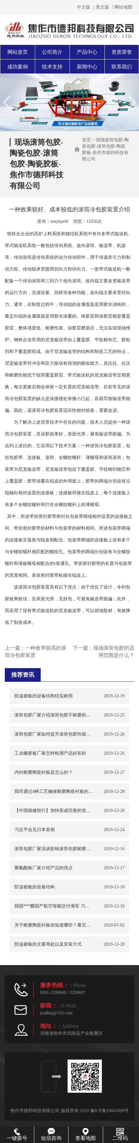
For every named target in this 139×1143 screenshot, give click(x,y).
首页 (86, 140)
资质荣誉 (121, 52)
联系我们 (121, 66)
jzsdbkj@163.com (56, 1013)
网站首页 (17, 52)
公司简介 (52, 52)
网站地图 (123, 7)
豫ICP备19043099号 (109, 1110)
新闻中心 (87, 66)
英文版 (102, 7)
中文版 (83, 7)
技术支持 (52, 66)
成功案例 (17, 66)
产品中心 (87, 52)
